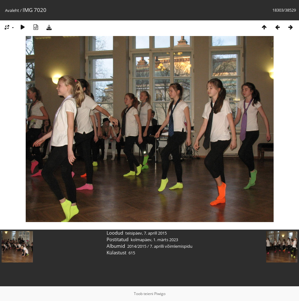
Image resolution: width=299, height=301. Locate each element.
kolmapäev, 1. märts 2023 (154, 239)
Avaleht (12, 10)
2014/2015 (136, 246)
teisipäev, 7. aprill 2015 (146, 233)
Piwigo (159, 293)
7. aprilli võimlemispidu (171, 246)
